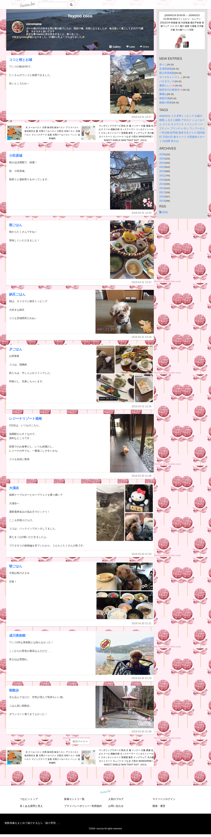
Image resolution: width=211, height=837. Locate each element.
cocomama (34, 24)
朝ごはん (15, 225)
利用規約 (97, 805)
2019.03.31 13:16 (141, 406)
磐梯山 (163, 94)
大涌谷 (14, 488)
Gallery (115, 46)
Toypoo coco (80, 16)
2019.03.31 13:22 (141, 282)
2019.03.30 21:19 (141, 678)
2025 (162, 158)
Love (130, 46)
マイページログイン (164, 799)
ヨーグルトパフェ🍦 (171, 77)
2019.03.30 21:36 (141, 475)
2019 (162, 183)
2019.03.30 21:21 (141, 623)
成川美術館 (17, 635)
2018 (162, 188)
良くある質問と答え (31, 805)
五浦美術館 (165, 68)
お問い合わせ (116, 805)
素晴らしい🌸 (167, 85)
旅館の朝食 (165, 102)
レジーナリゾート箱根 (25, 418)
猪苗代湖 (164, 98)
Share (144, 46)
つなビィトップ (29, 799)
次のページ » (80, 741)
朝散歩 (14, 690)
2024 (162, 162)
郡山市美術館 (167, 72)
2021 (162, 175)
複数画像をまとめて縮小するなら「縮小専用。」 (33, 822)
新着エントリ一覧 (74, 799)
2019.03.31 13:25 (141, 212)
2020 (162, 179)
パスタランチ (167, 81)
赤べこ (163, 64)
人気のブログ (116, 799)
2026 (162, 154)
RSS (163, 212)
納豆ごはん (17, 294)
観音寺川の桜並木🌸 (171, 89)
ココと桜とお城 (20, 60)
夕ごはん (15, 349)
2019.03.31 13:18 (141, 336)
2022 (162, 171)
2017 (162, 192)
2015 (162, 200)
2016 (162, 196)
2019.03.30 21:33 (141, 553)
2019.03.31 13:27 (141, 116)
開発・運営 (159, 805)
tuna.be (105, 791)
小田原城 (15, 155)
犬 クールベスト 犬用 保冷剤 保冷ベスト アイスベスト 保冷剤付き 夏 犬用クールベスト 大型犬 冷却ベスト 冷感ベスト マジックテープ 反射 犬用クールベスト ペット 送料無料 (52, 133)
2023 (162, 166)
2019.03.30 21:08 (141, 731)
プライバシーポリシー (77, 805)
